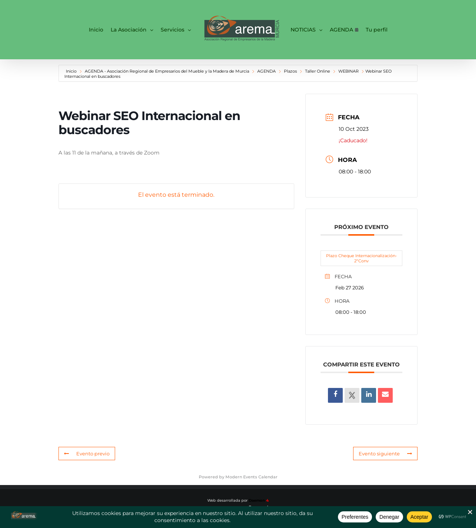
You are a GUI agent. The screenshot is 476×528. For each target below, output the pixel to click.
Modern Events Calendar (251, 476)
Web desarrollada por (238, 500)
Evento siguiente (385, 453)
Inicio (72, 71)
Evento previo (87, 453)
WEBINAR (348, 71)
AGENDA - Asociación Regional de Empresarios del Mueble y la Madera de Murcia (167, 71)
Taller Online (317, 71)
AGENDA (266, 71)
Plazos (290, 71)
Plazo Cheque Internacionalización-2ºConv (361, 258)
